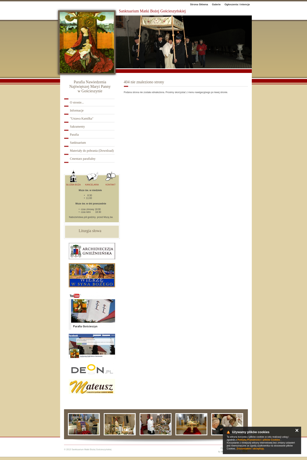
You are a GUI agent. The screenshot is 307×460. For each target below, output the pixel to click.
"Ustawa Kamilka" (81, 118)
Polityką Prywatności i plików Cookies (258, 439)
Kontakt (111, 178)
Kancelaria (92, 178)
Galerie (216, 4)
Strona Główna (199, 4)
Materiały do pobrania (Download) (92, 150)
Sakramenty (77, 126)
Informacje (77, 110)
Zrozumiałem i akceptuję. (251, 448)
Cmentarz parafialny (83, 158)
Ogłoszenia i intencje (237, 4)
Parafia (74, 134)
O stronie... (77, 102)
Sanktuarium (78, 142)
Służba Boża (73, 178)
